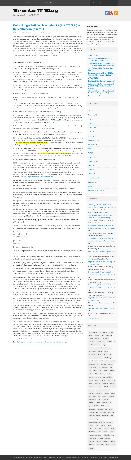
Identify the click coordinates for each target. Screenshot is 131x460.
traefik (109, 425)
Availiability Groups (94, 345)
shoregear (103, 412)
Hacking (109, 374)
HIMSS (91, 132)
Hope (96, 380)
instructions (51, 118)
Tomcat (91, 425)
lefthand (112, 383)
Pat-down (92, 403)
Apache (99, 342)
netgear (104, 396)
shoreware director (94, 416)
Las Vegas (105, 383)
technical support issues (97, 422)
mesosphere (105, 390)
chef (110, 355)
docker (113, 361)
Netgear (111, 396)
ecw (111, 367)
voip (97, 445)
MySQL (106, 393)
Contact (30, 3)
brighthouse (107, 348)
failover (91, 374)
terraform (110, 422)
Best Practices (93, 348)
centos (99, 355)
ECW (95, 370)
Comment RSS (93, 319)
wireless (91, 448)
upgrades (92, 432)
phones (104, 403)
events (112, 371)
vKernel (100, 438)
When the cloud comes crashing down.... (101, 308)
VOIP (102, 445)
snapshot (105, 416)
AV (114, 342)
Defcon (107, 361)
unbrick (41, 342)
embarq (105, 371)
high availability (107, 377)
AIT (103, 335)
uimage (64, 342)
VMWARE (105, 442)
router (108, 406)
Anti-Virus (92, 342)
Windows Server (110, 445)
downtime (92, 364)
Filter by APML (94, 458)
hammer (91, 377)
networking (93, 161)
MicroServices (93, 140)
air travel (97, 335)
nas (24, 342)
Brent (32, 33)
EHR (90, 119)
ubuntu (100, 428)
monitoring (99, 393)
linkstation (30, 342)
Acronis (111, 332)
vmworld (112, 442)
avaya (104, 345)
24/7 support (93, 332)
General (92, 128)
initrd (59, 342)
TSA (95, 428)
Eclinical (110, 364)
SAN (91, 165)
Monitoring (92, 144)
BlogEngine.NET (37, 458)
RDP (102, 406)
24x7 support (103, 332)
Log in (102, 458)
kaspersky (97, 383)
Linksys (99, 387)
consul (91, 361)
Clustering (92, 115)
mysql (91, 153)
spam (91, 170)
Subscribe (85, 458)
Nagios (91, 157)
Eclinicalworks (103, 367)
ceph (105, 354)
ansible (91, 338)
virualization (92, 438)
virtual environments (95, 435)
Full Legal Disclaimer (51, 3)
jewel (90, 383)
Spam (90, 419)
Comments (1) (40, 33)
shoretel (111, 412)
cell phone (92, 355)
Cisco (95, 358)
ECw (90, 371)
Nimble (100, 399)
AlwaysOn (109, 335)
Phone (98, 403)
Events (91, 123)
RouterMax (92, 409)
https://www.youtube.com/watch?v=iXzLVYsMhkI (37, 177)
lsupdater (53, 342)
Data (96, 361)
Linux (91, 136)
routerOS (100, 409)
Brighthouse (92, 351)
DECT (101, 361)
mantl (98, 390)
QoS (110, 403)
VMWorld (91, 445)
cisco (90, 358)
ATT (104, 342)
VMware (91, 442)
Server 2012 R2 (93, 412)
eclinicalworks (93, 367)
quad (36, 342)
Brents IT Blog (35, 10)
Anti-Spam (98, 338)
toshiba (103, 425)
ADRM (91, 335)
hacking (102, 374)
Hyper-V (102, 380)
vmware (107, 438)
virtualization (93, 178)
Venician (105, 432)
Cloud (100, 358)
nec (99, 396)
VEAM (99, 432)
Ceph (91, 111)
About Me (39, 3)
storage (96, 419)
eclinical (103, 364)
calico (106, 351)
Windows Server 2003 (96, 191)
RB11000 (96, 406)
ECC (98, 364)
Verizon (112, 432)
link (32, 322)
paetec (106, 399)
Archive (23, 3)
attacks (109, 342)
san (106, 409)
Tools (96, 425)
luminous (91, 390)
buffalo (19, 342)
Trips (90, 428)
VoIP (90, 186)
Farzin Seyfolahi (59, 458)
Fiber (96, 374)
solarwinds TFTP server (32, 94)
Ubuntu (91, 174)
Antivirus (106, 338)
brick (47, 342)
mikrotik (91, 393)
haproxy (98, 377)
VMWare (92, 182)
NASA (94, 396)
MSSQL (91, 149)
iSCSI (113, 380)
